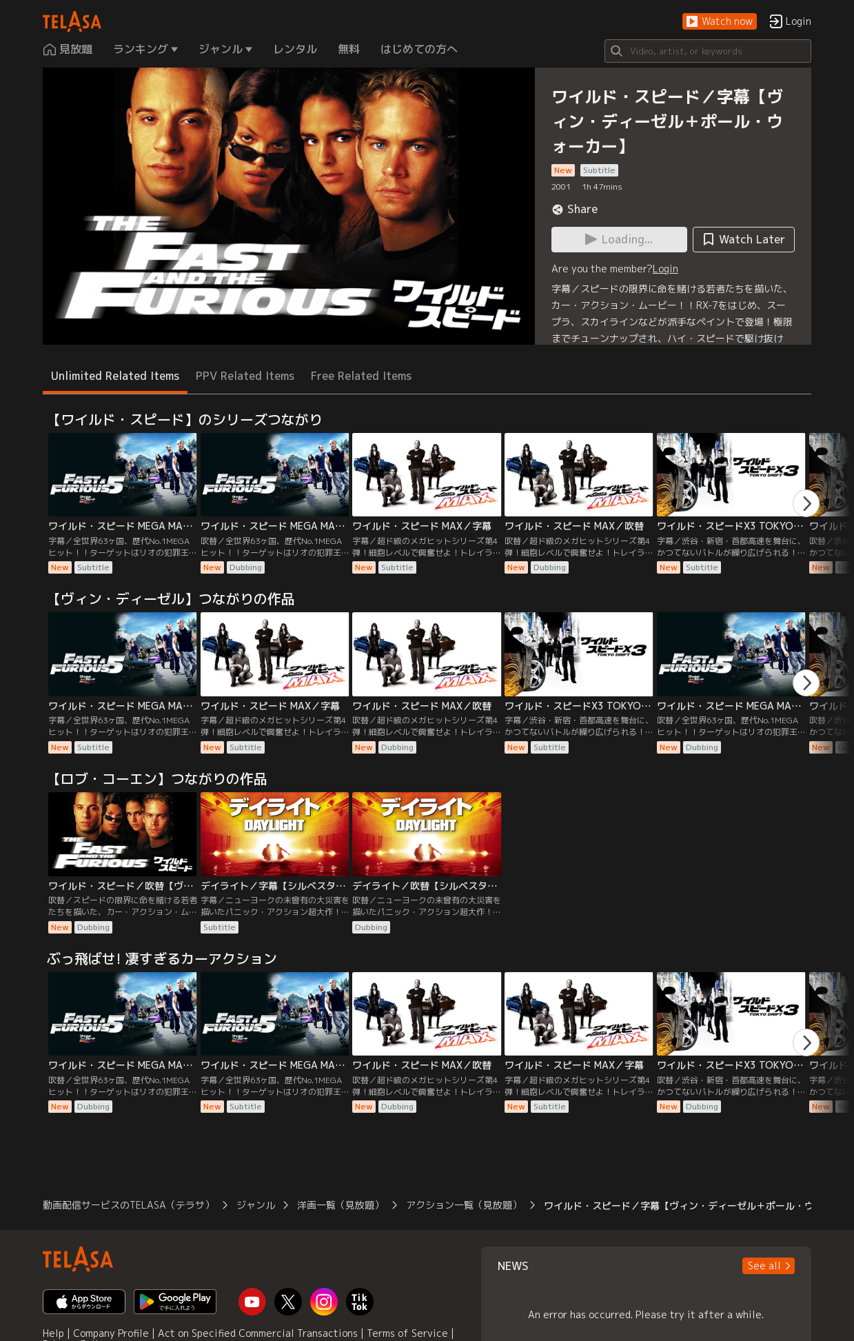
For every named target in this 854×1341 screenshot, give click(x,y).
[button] (719, 21)
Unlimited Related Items (115, 375)
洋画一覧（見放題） (340, 1204)
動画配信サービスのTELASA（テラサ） (128, 1204)
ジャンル (255, 1204)
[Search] (707, 51)
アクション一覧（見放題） (464, 1204)
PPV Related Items (245, 375)
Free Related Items (361, 375)
